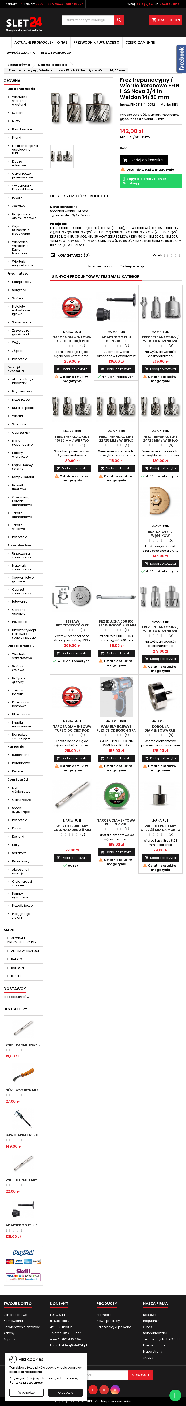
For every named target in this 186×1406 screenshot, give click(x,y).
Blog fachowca (56, 52)
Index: (125, 105)
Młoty (16, 121)
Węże (16, 342)
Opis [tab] (54, 196)
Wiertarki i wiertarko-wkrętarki (20, 101)
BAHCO (16, 959)
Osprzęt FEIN (21, 432)
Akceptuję (65, 1392)
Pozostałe (19, 359)
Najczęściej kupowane (114, 1327)
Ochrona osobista (19, 612)
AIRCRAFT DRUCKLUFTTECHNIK (22, 940)
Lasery (17, 197)
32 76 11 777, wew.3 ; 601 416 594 (60, 4)
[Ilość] (137, 148)
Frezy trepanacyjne (22, 443)
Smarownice (22, 322)
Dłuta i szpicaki (23, 408)
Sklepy (148, 1357)
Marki (9, 930)
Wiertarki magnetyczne (23, 263)
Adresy (9, 1333)
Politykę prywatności (26, 1382)
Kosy (15, 845)
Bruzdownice (22, 129)
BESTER (16, 976)
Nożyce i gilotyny (18, 680)
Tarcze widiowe (18, 527)
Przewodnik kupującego (96, 42)
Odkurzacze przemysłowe (22, 175)
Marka (166, 105)
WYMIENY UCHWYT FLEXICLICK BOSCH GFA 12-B (116, 730)
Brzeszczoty (21, 399)
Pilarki (16, 137)
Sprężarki (19, 290)
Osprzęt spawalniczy (21, 591)
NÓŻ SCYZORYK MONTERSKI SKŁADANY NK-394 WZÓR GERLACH (23, 1090)
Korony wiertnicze (20, 455)
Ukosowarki (21, 714)
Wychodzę (26, 1392)
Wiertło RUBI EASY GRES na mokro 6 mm (23, 1045)
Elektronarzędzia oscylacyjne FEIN (25, 150)
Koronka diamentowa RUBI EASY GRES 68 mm (160, 730)
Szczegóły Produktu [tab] (86, 196)
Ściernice (19, 424)
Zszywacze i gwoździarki (21, 332)
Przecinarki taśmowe (20, 704)
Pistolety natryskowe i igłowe (21, 310)
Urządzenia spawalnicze (22, 555)
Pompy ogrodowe (20, 895)
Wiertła (17, 416)
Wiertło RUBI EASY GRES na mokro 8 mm (23, 1180)
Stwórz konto (169, 4)
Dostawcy (15, 988)
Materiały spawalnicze (22, 567)
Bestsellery (15, 1009)
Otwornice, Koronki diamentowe (22, 501)
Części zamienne (140, 42)
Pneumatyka (18, 273)
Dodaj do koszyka (143, 160)
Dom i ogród (17, 779)
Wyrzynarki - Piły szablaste (22, 187)
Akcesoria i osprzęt (20, 871)
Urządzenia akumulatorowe (24, 216)
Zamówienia (13, 1321)
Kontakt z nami (154, 1345)
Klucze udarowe (19, 163)
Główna (12, 80)
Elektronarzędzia (21, 88)
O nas (62, 42)
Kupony (9, 1339)
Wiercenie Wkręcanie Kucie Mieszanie (20, 247)
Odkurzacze (21, 800)
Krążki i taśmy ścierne (22, 467)
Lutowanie (20, 601)
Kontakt (11, 4)
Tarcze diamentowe (22, 515)
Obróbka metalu (21, 646)
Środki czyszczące (21, 810)
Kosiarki (18, 836)
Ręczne (17, 771)
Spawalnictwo (19, 545)
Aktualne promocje (32, 42)
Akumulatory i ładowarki (22, 381)
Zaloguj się (144, 4)
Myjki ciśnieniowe (21, 789)
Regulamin (151, 1321)
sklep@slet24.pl (74, 1345)
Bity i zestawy (22, 391)
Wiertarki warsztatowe (22, 656)
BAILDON (17, 968)
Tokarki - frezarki (18, 692)
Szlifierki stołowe (18, 668)
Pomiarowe (21, 763)
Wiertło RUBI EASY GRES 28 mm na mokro (160, 828)
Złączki (17, 351)
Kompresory (21, 282)
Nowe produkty (108, 1321)
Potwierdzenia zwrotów (22, 1327)
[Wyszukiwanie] (93, 20)
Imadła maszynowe (21, 724)
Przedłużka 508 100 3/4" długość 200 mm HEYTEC (116, 625)
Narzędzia (15, 746)
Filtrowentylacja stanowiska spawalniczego (24, 634)
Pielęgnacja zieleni (21, 916)
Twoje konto (18, 1303)
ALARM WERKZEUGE (25, 951)
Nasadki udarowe (19, 487)
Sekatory (19, 853)
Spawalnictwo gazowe (23, 579)
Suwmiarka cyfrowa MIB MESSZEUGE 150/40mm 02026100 (23, 1135)
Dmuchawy (20, 861)
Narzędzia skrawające (21, 736)
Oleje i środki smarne (22, 883)
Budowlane (21, 754)
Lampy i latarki (23, 477)
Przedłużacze (22, 905)
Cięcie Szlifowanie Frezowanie (21, 230)
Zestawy (18, 206)
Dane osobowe (15, 1314)
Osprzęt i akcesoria (15, 369)
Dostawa (150, 1314)
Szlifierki (18, 113)
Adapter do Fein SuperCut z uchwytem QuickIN (23, 1225)
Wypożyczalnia (21, 52)
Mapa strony (152, 1351)
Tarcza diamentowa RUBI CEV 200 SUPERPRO (116, 824)
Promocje (104, 1314)
